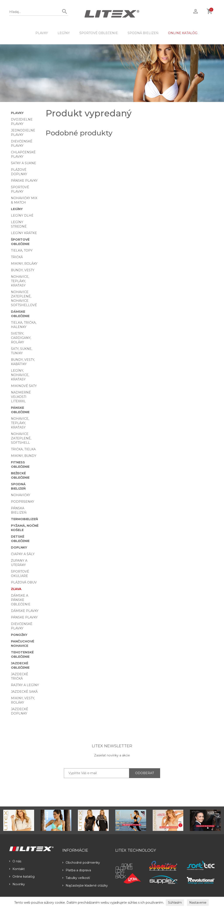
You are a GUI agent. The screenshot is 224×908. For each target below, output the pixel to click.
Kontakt (17, 869)
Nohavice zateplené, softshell (21, 438)
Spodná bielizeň (143, 33)
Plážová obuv (24, 582)
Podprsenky (22, 502)
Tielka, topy (22, 250)
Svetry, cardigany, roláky (21, 337)
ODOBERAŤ (144, 773)
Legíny (64, 33)
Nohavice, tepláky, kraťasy (20, 281)
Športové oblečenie (98, 33)
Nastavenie (197, 903)
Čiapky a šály (23, 554)
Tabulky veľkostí (76, 878)
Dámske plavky (24, 611)
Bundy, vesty (22, 270)
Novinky (17, 884)
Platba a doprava (76, 870)
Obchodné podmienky (81, 863)
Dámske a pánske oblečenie (20, 600)
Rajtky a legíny (25, 685)
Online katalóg (22, 877)
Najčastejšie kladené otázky (85, 885)
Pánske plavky (24, 181)
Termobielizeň (24, 519)
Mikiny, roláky (24, 264)
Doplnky (19, 547)
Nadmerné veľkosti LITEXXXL (21, 396)
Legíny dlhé (22, 216)
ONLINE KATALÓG (182, 33)
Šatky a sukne (23, 163)
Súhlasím (175, 903)
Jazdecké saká (24, 692)
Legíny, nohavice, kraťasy (20, 375)
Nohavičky (20, 495)
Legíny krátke (24, 233)
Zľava (16, 589)
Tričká (17, 257)
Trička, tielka (23, 449)
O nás (15, 861)
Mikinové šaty (24, 386)
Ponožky (19, 635)
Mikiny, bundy (23, 456)
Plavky (41, 33)
